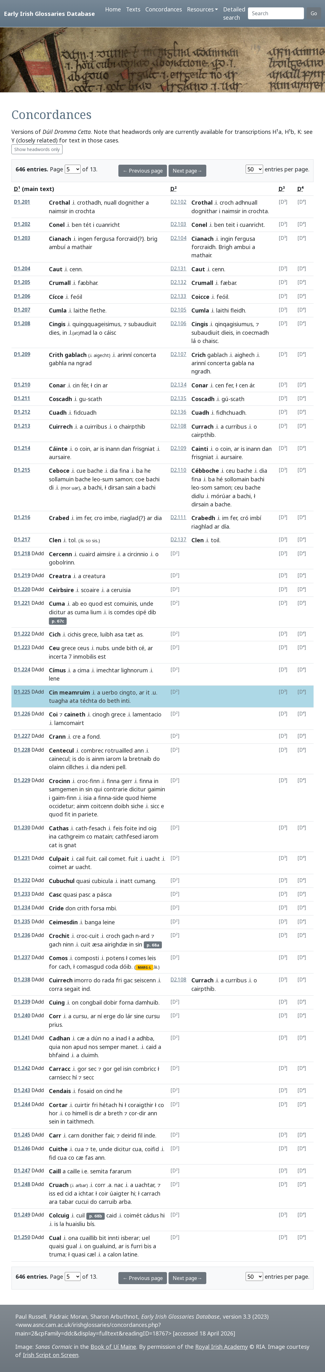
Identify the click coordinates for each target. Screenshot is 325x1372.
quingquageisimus (96, 324)
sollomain (236, 479)
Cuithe (58, 1149)
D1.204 (22, 268)
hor (53, 1113)
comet (117, 858)
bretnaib (140, 758)
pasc (84, 894)
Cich (55, 634)
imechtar (108, 670)
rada (108, 980)
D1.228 (22, 750)
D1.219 (22, 575)
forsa (97, 908)
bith (132, 648)
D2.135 (178, 398)
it (148, 692)
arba (125, 1201)
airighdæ (116, 944)
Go (314, 13)
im (79, 518)
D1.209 (22, 354)
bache (95, 470)
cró (244, 518)
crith (83, 908)
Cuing (57, 1002)
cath (81, 828)
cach (64, 966)
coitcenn (102, 806)
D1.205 (22, 282)
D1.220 (22, 589)
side (118, 797)
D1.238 (22, 979)
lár (129, 1016)
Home (113, 9)
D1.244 (22, 1104)
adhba (144, 1038)
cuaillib (88, 1238)
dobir (110, 1002)
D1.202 (22, 224)
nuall (110, 202)
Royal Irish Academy (221, 1346)
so (88, 541)
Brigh (225, 247)
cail (80, 858)
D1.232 (22, 880)
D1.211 (22, 398)
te (93, 1149)
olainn (56, 767)
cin (76, 385)
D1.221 (22, 603)
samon (123, 479)
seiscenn (145, 980)
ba (139, 470)
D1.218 (22, 553)
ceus (83, 648)
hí (74, 1077)
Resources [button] (200, 9)
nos (93, 1047)
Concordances (163, 9)
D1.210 (22, 384)
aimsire (106, 554)
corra (56, 989)
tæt (130, 634)
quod (96, 603)
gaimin (156, 789)
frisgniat (144, 448)
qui (98, 789)
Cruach (59, 1185)
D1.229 (22, 780)
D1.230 (22, 827)
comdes (124, 612)
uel (146, 1238)
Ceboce (59, 470)
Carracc (59, 1068)
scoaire (90, 590)
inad (121, 1038)
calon (114, 1254)
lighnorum (134, 670)
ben (77, 224)
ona (73, 1238)
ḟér (84, 385)
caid (151, 1047)
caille (73, 1171)
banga (93, 922)
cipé (141, 612)
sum (107, 479)
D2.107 (178, 354)
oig (152, 828)
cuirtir (82, 1105)
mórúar (221, 496)
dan (126, 448)
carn (73, 1135)
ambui (242, 247)
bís (90, 1224)
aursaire (59, 457)
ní (99, 1016)
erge (109, 1016)
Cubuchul (62, 881)
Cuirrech (61, 426)
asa (119, 634)
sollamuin (61, 479)
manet (129, 1047)
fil (140, 1135)
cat (53, 845)
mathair (201, 255)
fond (93, 736)
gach (128, 936)
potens (115, 958)
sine (139, 1016)
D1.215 (22, 470)
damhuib (146, 1002)
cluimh (89, 1055)
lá (193, 341)
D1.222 (22, 633)
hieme (148, 797)
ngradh (200, 371)
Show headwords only (37, 149)
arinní (124, 355)
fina (124, 470)
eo (83, 603)
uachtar (144, 1185)
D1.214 (22, 448)
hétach (108, 1105)
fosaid (86, 1091)
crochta (258, 211)
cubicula (102, 881)
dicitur (57, 612)
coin (85, 448)
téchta (88, 700)
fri (119, 980)
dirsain (200, 504)
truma (57, 1254)
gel (118, 1068)
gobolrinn (61, 562)
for (53, 966)
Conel (57, 224)
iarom (113, 758)
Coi (53, 714)
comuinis (125, 603)
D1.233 (22, 894)
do (102, 700)
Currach (202, 426)
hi (121, 1105)
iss (52, 1193)
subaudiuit (142, 324)
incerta (58, 656)
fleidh (237, 310)
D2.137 (178, 539)
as (70, 612)
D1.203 (22, 238)
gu (82, 399)
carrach (150, 1193)
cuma (82, 612)
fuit (91, 858)
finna (113, 781)
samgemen (63, 789)
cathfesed (128, 836)
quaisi (56, 1246)
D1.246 (22, 1148)
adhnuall (246, 202)
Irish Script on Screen (50, 1355)
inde (149, 1135)
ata (74, 700)
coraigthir (140, 1105)
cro (98, 518)
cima (83, 670)
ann (139, 750)
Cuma (57, 603)
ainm (98, 758)
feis (118, 828)
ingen (85, 238)
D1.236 (22, 935)
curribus (236, 426)
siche (137, 806)
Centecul (61, 750)
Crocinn (59, 781)
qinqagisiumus (234, 324)
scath (237, 399)
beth (113, 700)
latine (130, 1254)
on (75, 1002)
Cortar (58, 1105)
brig (152, 238)
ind (143, 828)
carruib (108, 1201)
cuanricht (252, 224)
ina (52, 836)
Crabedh (203, 518)
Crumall (60, 283)
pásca (104, 894)
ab (75, 603)
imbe (110, 518)
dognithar (204, 211)
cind (109, 1091)
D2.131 (178, 268)
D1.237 (22, 957)
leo (96, 479)
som (206, 487)
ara (53, 1201)
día (225, 526)
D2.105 (178, 310)
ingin (227, 238)
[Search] (276, 13)
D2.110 (178, 470)
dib (152, 612)
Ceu (54, 648)
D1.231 (22, 858)
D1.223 (22, 647)
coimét (133, 1215)
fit (67, 814)
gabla (239, 363)
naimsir (58, 211)
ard (145, 936)
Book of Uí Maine (113, 1346)
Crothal (59, 202)
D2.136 (178, 412)
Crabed (59, 518)
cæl (91, 1254)
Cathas (59, 828)
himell (80, 1113)
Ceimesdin (63, 922)
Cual (55, 1238)
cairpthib (203, 435)
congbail (91, 1002)
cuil (80, 1215)
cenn (76, 269)
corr (100, 1185)
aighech (245, 355)
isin (127, 1068)
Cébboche (205, 470)
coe (139, 479)
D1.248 (22, 1184)
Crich (198, 355)
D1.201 (22, 202)
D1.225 (22, 692)
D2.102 (178, 202)
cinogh (100, 714)
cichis (74, 634)
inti (125, 700)
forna (126, 1002)
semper (109, 1047)
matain (103, 836)
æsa (97, 944)
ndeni (107, 767)
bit (102, 1238)
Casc (55, 894)
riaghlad (202, 526)
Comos (58, 958)
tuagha (58, 700)
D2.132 (178, 282)
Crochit (59, 936)
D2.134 (178, 384)
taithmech (80, 1121)
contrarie (116, 789)
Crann (57, 736)
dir (98, 1113)
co (89, 836)
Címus (57, 670)
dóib (125, 966)
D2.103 (178, 224)
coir (103, 1193)
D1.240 (22, 1015)
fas (89, 1157)
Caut (56, 269)
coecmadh (255, 332)
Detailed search (234, 13)
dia (114, 470)
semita (99, 1171)
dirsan (116, 487)
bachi (153, 479)
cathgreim (71, 836)
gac (128, 980)
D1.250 (22, 1237)
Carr (55, 1135)
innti (113, 1238)
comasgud (90, 966)
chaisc (210, 341)
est (108, 603)
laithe (81, 310)
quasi (83, 881)
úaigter (119, 1193)
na (71, 363)
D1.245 (22, 1134)
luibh (106, 634)
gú (225, 399)
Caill (55, 1171)
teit (230, 224)
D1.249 (22, 1214)
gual (71, 1246)
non (67, 1047)
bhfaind (59, 1055)
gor (82, 1068)
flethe (97, 310)
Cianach (60, 238)
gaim (58, 797)
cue (81, 470)
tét (87, 224)
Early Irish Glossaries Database (49, 13)
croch (227, 202)
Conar (57, 385)
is (102, 448)
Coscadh (60, 399)
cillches (75, 767)
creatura (94, 576)
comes (137, 958)
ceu (230, 470)
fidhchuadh (230, 412)
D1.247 (22, 1170)
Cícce (56, 296)
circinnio (137, 554)
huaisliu (75, 1224)
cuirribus (95, 426)
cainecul (59, 758)
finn (95, 781)
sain (130, 487)
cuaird (87, 554)
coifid (152, 1149)
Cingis (57, 324)
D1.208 (22, 323)
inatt (126, 881)
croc (82, 781)
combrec (92, 750)
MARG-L (144, 967)
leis (152, 958)
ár (251, 385)
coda (111, 966)
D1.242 (22, 1068)
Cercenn (60, 554)
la (95, 332)
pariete (87, 814)
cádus (151, 1215)
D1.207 (22, 310)
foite (130, 828)
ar (96, 448)
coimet (58, 867)
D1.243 (22, 1090)
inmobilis (84, 656)
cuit (94, 936)
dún (96, 1038)
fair (109, 1135)
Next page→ (187, 170)
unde (146, 603)
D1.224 (22, 669)
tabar (66, 1201)
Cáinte (58, 448)
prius (55, 1024)
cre (77, 736)
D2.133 (178, 296)
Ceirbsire (61, 590)
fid (52, 1157)
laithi (222, 310)
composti (87, 958)
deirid (128, 1135)
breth (115, 1113)
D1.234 (22, 907)
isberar (130, 1238)
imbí (255, 518)
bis (147, 1246)
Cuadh (58, 412)
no (106, 1038)
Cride (56, 908)
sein (54, 1121)
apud (80, 1047)
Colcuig (59, 1215)
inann (113, 448)
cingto (127, 692)
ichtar (86, 1193)
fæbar (228, 283)
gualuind (103, 1246)
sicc (154, 806)
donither (92, 1135)
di (51, 487)
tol (72, 540)
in (71, 211)
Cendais (60, 1091)
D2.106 (178, 323)
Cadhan (59, 1038)
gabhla (58, 363)
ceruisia (121, 590)
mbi (111, 908)
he (147, 470)
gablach (217, 355)
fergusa (104, 238)
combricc (144, 1068)
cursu (80, 1016)
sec (92, 1068)
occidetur (61, 806)
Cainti (199, 448)
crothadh (89, 202)
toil (215, 540)
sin (88, 789)
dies (54, 332)
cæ (81, 1038)
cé (141, 648)
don (70, 908)
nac (118, 1185)
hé (219, 479)
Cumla (58, 310)
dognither (131, 202)
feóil (222, 296)
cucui (82, 1201)
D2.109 (178, 448)
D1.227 (22, 736)
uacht (152, 858)
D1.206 (22, 296)
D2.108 (178, 426)
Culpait (59, 858)
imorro (83, 980)
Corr (55, 1016)
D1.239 (22, 1002)
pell (120, 767)
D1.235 (22, 921)
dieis (227, 332)
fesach (97, 828)
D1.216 (22, 517)
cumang (144, 881)
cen (219, 385)
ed (60, 1193)
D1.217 (22, 539)
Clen (55, 540)
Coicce (200, 296)
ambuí (57, 247)
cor (133, 1113)
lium (96, 612)
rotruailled (119, 750)
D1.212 (22, 412)
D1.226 (22, 713)
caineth (74, 714)
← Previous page (143, 170)
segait (72, 989)
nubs (102, 648)
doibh (121, 806)
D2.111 (178, 517)
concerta (144, 355)
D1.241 (22, 1037)
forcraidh (203, 247)
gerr (126, 781)
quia (54, 1047)
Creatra (60, 576)
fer (229, 385)
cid (68, 1193)
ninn (68, 944)
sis (94, 541)
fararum (120, 1171)
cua (79, 1149)
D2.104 (178, 238)
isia (87, 797)
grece (90, 634)
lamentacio (147, 714)
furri (137, 1246)
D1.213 (22, 426)
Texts (133, 9)
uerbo (110, 692)
